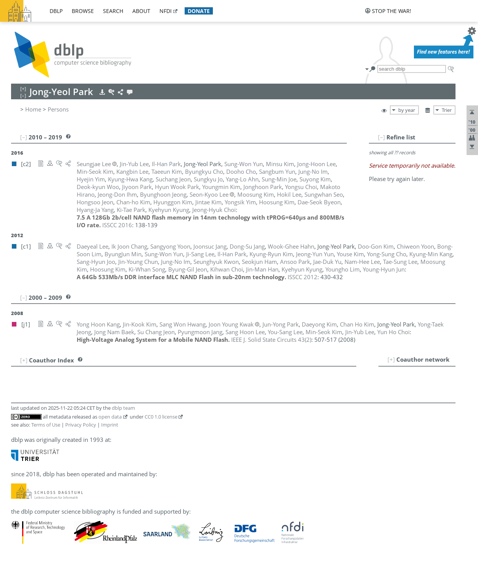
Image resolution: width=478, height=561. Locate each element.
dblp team (123, 407)
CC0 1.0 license (161, 416)
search (113, 11)
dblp (56, 11)
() (271, 339)
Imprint (109, 424)
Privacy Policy (80, 424)
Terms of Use (45, 424)
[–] (381, 137)
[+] (391, 359)
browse (83, 11)
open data (110, 416)
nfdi (165, 11)
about (141, 11)
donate (199, 11)
